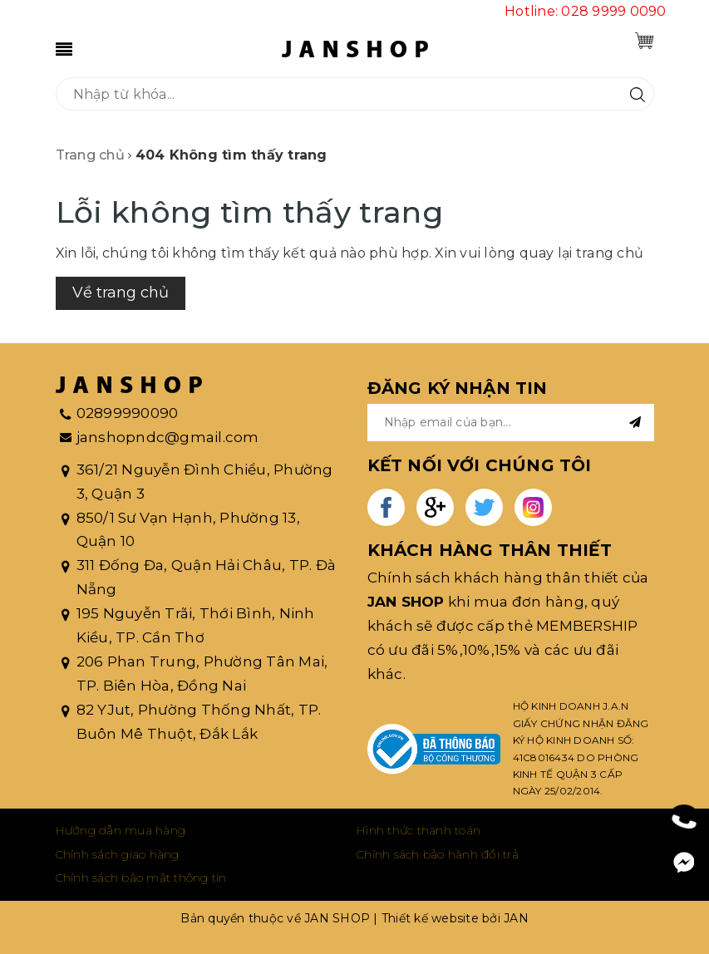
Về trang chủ (120, 292)
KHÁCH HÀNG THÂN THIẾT (489, 550)
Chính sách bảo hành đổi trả (438, 854)
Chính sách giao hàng (118, 854)
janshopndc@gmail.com (167, 437)
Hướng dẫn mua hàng (121, 830)
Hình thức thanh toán (418, 830)
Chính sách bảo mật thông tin (141, 877)
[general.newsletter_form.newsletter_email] (510, 422)
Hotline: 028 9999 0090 (586, 11)
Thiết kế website (430, 918)
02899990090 (127, 413)
